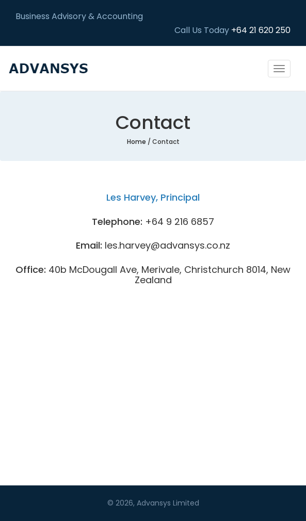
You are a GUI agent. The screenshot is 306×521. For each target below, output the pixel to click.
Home (136, 141)
